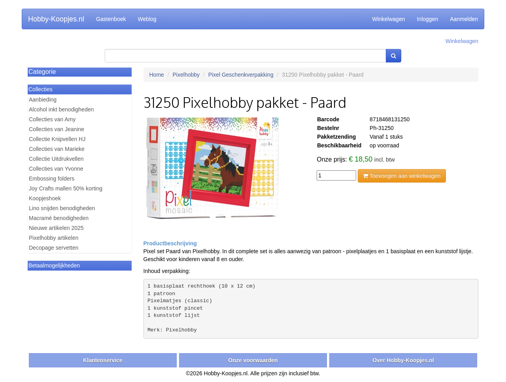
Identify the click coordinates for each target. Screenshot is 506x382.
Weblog (147, 19)
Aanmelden (464, 19)
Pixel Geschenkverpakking (241, 75)
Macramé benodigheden (59, 218)
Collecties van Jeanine (56, 129)
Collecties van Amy (52, 119)
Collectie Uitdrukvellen (56, 159)
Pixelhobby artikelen (53, 238)
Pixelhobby (186, 75)
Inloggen (427, 19)
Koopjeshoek (45, 198)
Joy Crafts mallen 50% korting (65, 188)
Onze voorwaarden (253, 360)
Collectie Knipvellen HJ (57, 139)
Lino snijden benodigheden (62, 208)
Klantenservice (103, 360)
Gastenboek (111, 19)
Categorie (42, 71)
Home (156, 75)
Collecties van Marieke (57, 149)
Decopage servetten (53, 248)
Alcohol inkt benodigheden (61, 109)
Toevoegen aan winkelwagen (401, 176)
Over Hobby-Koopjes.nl (403, 360)
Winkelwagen (388, 19)
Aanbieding (43, 99)
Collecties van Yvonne (56, 169)
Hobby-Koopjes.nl (56, 19)
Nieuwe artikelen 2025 (56, 228)
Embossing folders (51, 178)
